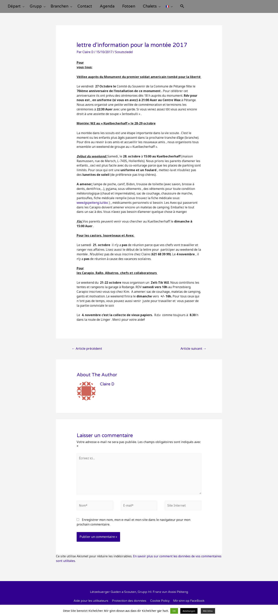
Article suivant (193, 351)
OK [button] (174, 610)
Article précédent (87, 351)
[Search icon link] (195, 8)
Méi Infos (208, 610)
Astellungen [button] (189, 610)
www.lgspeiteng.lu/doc (93, 205)
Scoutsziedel (125, 54)
